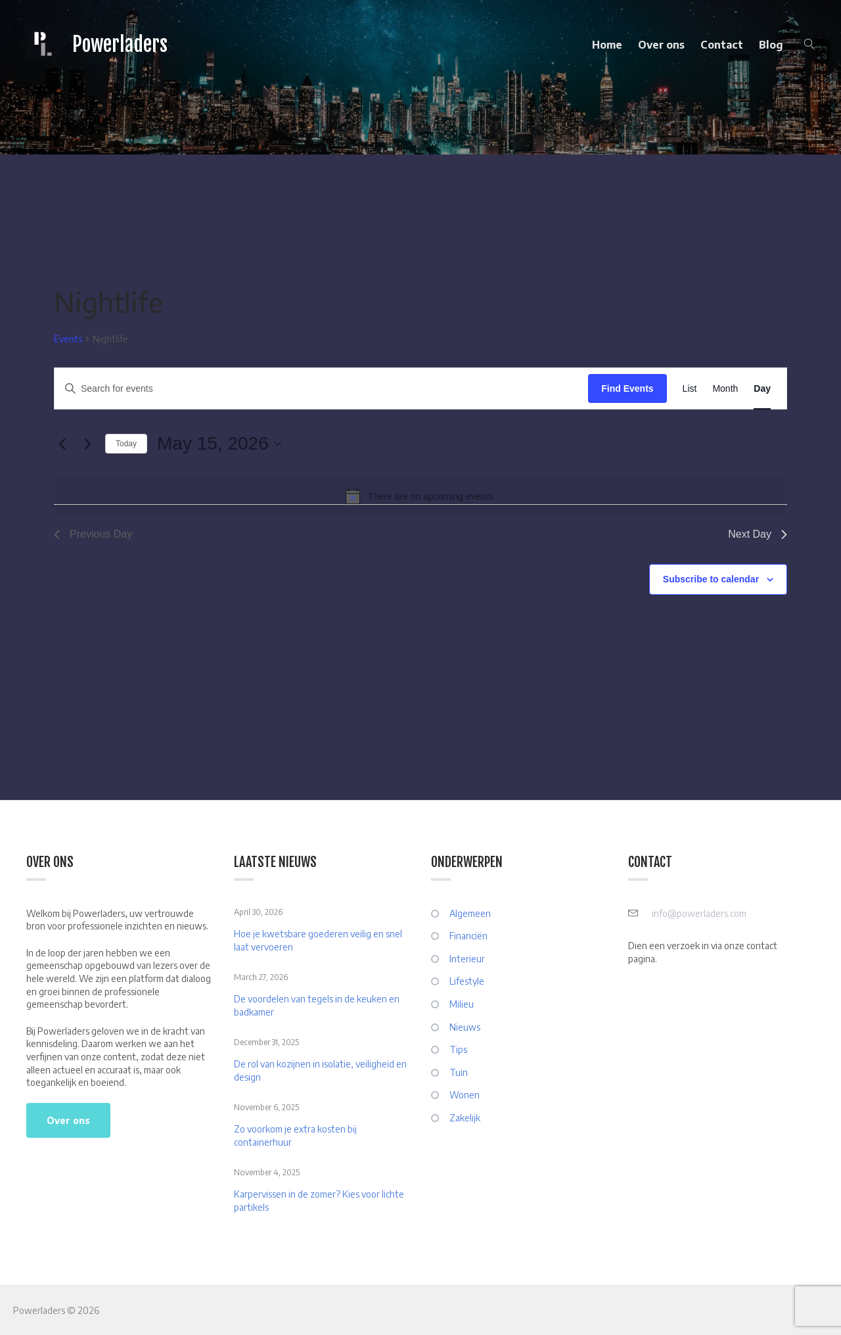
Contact (721, 44)
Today (126, 443)
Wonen (464, 1094)
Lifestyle (466, 981)
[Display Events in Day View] (762, 389)
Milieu (461, 1004)
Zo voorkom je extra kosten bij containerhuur (295, 1135)
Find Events (627, 388)
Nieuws (464, 1027)
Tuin (458, 1072)
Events (68, 338)
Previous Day (93, 534)
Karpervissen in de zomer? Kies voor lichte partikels (319, 1200)
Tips (458, 1049)
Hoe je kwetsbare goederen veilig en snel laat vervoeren (318, 940)
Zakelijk (464, 1117)
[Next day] (87, 444)
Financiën (468, 935)
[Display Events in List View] (690, 389)
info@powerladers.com (699, 913)
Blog (771, 44)
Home (607, 44)
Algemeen (470, 913)
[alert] (420, 496)
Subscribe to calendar (711, 579)
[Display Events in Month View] (725, 389)
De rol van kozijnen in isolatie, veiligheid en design (320, 1070)
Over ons (661, 44)
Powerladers (120, 44)
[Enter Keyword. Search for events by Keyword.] (321, 389)
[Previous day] (62, 444)
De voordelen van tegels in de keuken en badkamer (316, 1005)
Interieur (467, 958)
